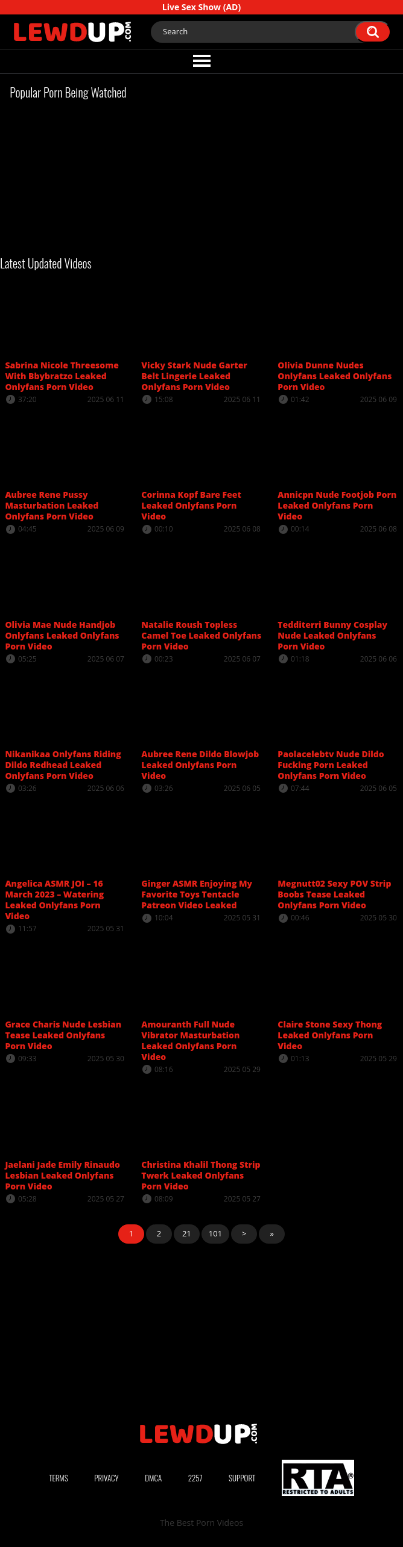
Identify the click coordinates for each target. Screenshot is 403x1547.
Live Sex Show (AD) (201, 7)
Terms (58, 1478)
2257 (195, 1478)
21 (186, 1233)
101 (215, 1233)
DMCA (153, 1478)
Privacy (106, 1478)
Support (242, 1478)
